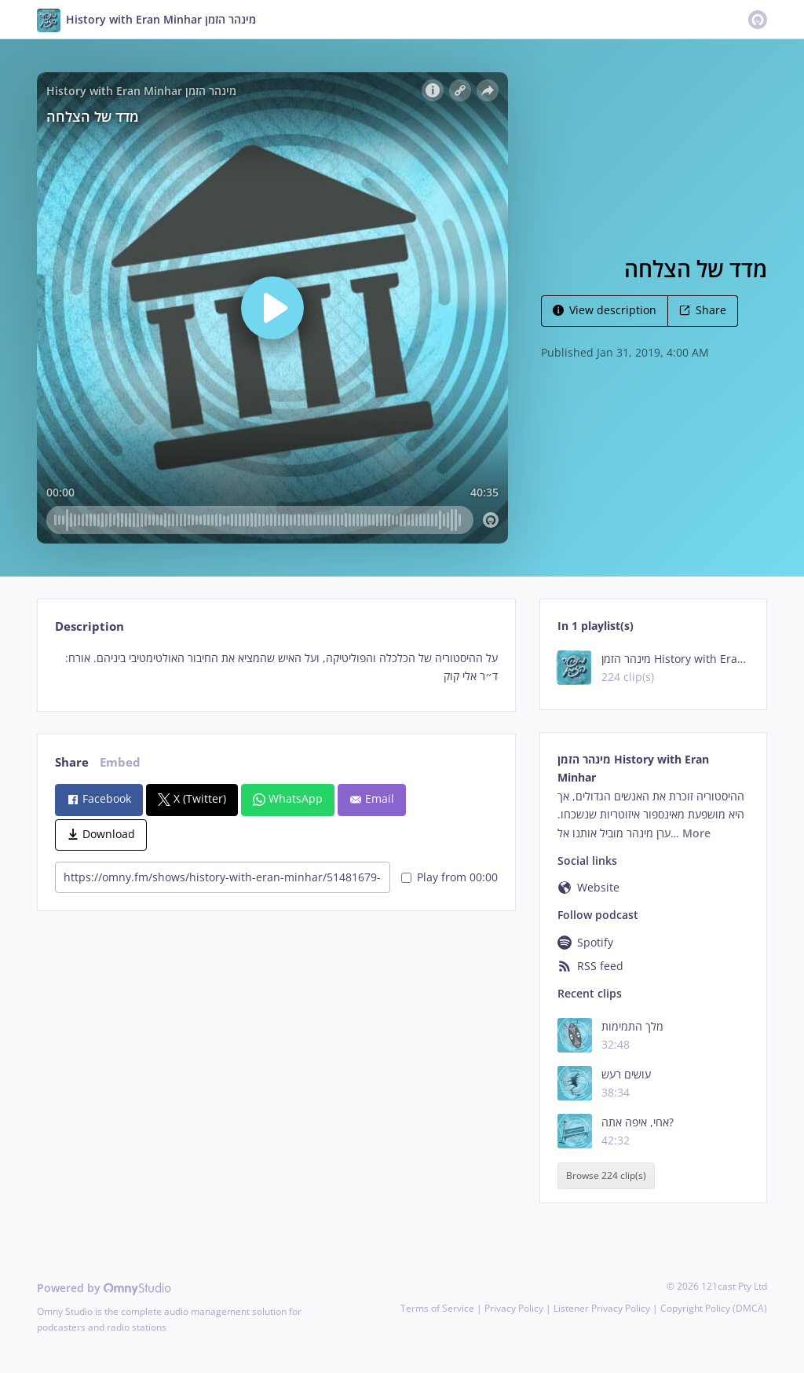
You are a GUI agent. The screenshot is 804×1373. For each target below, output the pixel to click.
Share (702, 309)
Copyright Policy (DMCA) (713, 1308)
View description (604, 309)
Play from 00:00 (449, 877)
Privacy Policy (513, 1308)
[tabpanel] (276, 667)
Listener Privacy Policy (602, 1308)
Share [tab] (72, 762)
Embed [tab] (120, 762)
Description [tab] (89, 626)
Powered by (104, 1287)
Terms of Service (437, 1308)
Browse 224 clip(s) (606, 1176)
